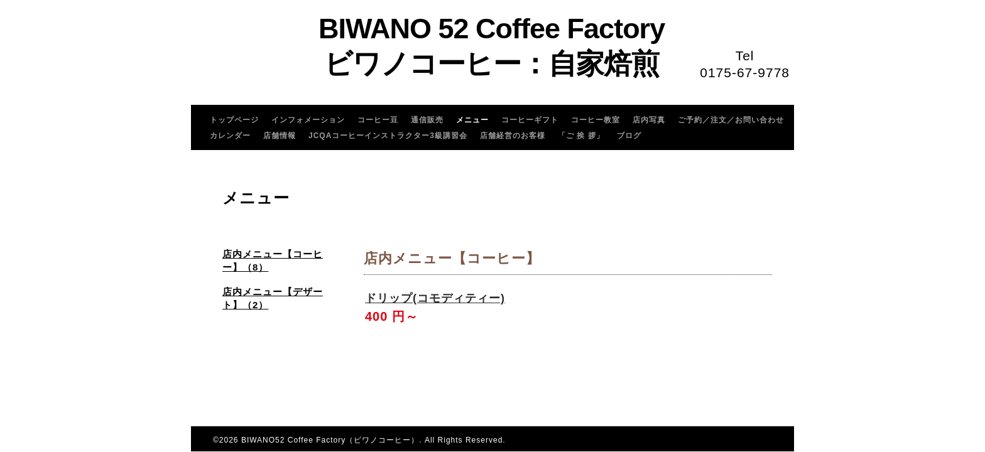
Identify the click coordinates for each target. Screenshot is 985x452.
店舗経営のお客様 (512, 135)
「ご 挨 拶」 (581, 135)
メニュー (472, 120)
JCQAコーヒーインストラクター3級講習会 (387, 135)
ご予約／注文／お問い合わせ (731, 120)
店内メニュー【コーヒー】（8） (272, 260)
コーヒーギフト (529, 120)
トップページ (234, 120)
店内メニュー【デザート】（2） (272, 298)
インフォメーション (308, 120)
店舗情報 (279, 135)
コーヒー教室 (595, 120)
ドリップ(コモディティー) (435, 298)
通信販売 (427, 120)
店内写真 (649, 120)
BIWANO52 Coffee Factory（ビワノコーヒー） (330, 440)
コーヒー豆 (377, 120)
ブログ (629, 135)
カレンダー (230, 135)
